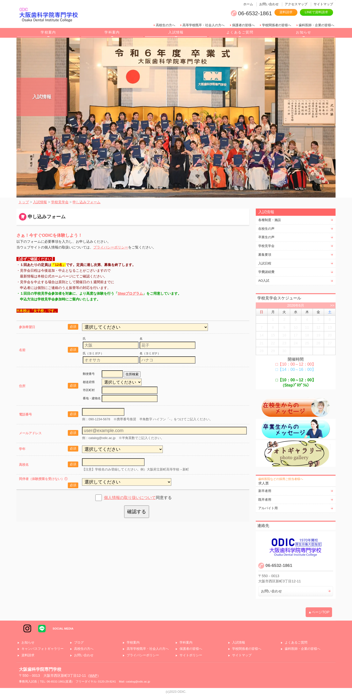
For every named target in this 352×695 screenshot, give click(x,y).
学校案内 (48, 32)
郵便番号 (89, 373)
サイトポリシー (190, 655)
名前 (22, 350)
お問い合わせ (269, 4)
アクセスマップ (296, 4)
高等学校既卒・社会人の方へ (203, 25)
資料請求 (285, 12)
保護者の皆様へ (243, 25)
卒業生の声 (266, 237)
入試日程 (264, 263)
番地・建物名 (92, 398)
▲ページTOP (319, 612)
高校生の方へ (165, 25)
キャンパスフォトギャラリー (42, 649)
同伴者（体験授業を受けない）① (43, 479)
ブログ (79, 642)
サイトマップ (323, 4)
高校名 (24, 464)
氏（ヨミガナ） (93, 353)
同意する (138, 497)
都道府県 (89, 382)
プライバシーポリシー (110, 247)
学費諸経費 (266, 272)
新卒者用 (264, 491)
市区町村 (89, 390)
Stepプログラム (130, 293)
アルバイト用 (268, 508)
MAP (93, 676)
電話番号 (25, 414)
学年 (22, 449)
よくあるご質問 (239, 32)
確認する (136, 511)
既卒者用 (264, 499)
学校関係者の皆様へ (276, 25)
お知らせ (303, 32)
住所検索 (132, 374)
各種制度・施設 (269, 220)
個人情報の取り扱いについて (130, 497)
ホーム (248, 4)
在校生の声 (266, 229)
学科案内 (112, 32)
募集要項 (264, 254)
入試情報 (176, 32)
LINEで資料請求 (316, 12)
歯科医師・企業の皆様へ (316, 25)
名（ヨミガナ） (150, 353)
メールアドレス (30, 433)
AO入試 (263, 280)
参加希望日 (27, 327)
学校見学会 (266, 246)
